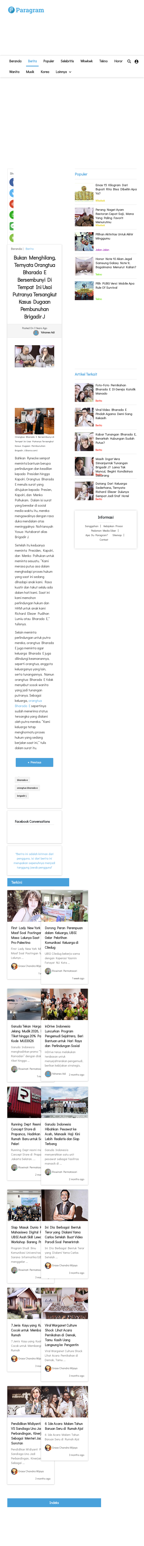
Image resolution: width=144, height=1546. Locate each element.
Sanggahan (91, 526)
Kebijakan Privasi (113, 526)
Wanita (14, 71)
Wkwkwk (86, 61)
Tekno (103, 61)
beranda (15, 61)
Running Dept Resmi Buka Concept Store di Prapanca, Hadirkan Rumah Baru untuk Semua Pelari (30, 1134)
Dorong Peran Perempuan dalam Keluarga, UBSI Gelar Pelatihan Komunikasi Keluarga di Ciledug (64, 938)
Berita (32, 61)
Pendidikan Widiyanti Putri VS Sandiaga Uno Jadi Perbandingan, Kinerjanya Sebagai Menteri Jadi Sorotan (30, 1433)
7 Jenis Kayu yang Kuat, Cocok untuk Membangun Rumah (29, 1330)
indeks (54, 1502)
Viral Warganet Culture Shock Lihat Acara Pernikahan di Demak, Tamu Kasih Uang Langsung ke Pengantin (62, 1335)
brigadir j (21, 795)
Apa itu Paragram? (97, 535)
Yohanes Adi (48, 332)
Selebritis (67, 61)
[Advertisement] (89, 29)
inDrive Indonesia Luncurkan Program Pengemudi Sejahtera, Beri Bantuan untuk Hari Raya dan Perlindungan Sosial (64, 1036)
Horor (118, 61)
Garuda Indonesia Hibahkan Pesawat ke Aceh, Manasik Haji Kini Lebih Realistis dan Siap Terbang (62, 1134)
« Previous (34, 762)
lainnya (63, 71)
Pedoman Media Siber (103, 530)
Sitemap (117, 535)
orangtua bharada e (27, 787)
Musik (30, 71)
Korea (45, 71)
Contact (104, 539)
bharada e (22, 779)
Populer (48, 61)
